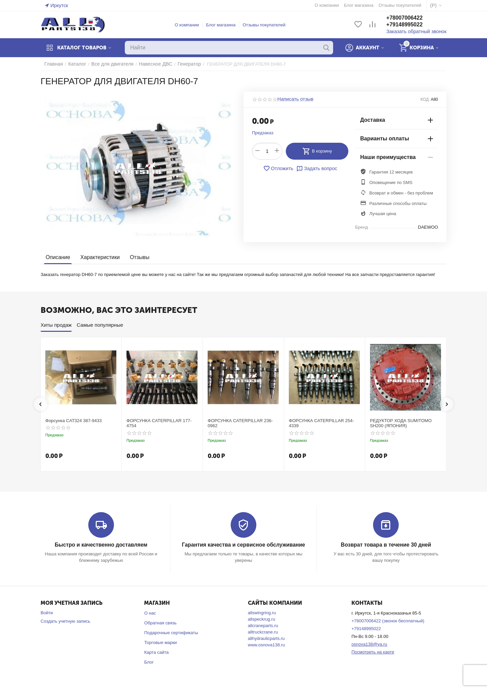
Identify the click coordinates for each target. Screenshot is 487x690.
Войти (47, 612)
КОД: (425, 99)
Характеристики (98, 257)
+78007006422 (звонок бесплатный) (387, 620)
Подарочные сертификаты (171, 632)
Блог (149, 661)
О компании (190, 24)
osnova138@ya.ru (369, 643)
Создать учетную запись (65, 620)
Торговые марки (160, 642)
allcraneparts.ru (263, 625)
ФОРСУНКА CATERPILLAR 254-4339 (321, 423)
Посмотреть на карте (372, 651)
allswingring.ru (262, 612)
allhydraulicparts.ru (266, 638)
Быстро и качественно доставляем (101, 545)
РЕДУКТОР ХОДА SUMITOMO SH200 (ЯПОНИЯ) (401, 423)
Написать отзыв (293, 99)
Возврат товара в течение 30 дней (386, 545)
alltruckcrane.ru (263, 631)
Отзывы (136, 257)
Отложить (280, 168)
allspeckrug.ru (261, 618)
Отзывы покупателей (267, 24)
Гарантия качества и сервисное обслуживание (243, 545)
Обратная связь (160, 622)
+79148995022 (410, 25)
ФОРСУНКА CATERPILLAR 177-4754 (159, 423)
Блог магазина (223, 24)
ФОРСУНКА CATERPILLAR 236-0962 (240, 423)
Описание (57, 257)
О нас (150, 612)
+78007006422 (410, 18)
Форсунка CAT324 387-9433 (73, 420)
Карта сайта (156, 651)
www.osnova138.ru (266, 644)
